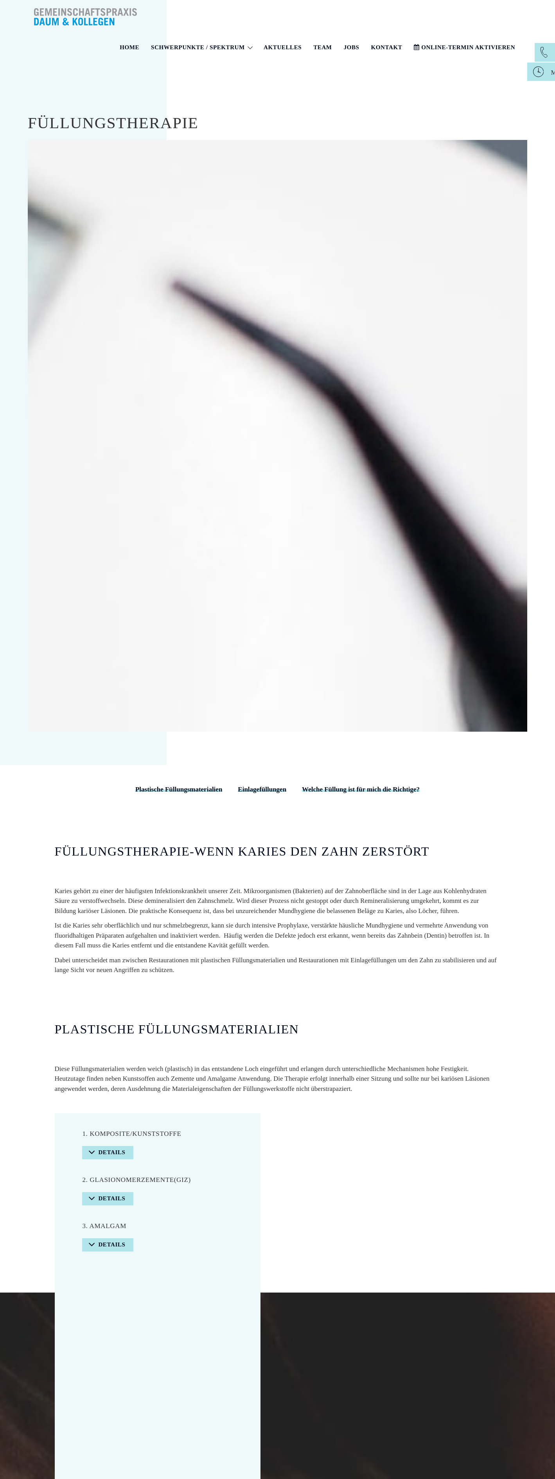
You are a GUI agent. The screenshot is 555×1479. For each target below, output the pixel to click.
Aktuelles (283, 47)
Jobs (351, 47)
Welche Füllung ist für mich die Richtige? (361, 789)
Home (129, 47)
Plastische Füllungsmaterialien (178, 789)
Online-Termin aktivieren (464, 47)
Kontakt (386, 47)
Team (322, 47)
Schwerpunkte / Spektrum (202, 47)
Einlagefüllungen (262, 789)
